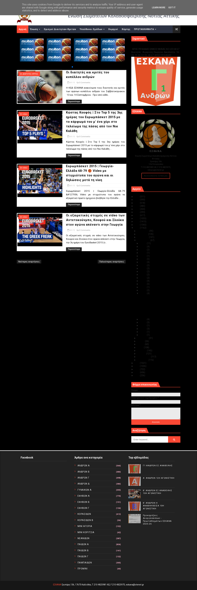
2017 (137, 221)
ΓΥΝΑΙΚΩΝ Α (85, 490)
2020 (137, 212)
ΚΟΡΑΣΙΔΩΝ (84, 514)
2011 (137, 372)
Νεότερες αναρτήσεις (29, 261)
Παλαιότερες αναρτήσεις (111, 261)
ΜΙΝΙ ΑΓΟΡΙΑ (85, 526)
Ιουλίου (141, 341)
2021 (137, 209)
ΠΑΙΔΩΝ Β (83, 550)
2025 (137, 196)
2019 (137, 215)
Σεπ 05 (143, 325)
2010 (137, 375)
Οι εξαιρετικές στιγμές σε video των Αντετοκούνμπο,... (157, 314)
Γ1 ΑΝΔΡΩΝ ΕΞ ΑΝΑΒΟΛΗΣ (147, 45)
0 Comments (84, 82)
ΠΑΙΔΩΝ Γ (83, 556)
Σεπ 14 (143, 278)
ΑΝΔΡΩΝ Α (84, 465)
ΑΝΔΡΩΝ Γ (83, 477)
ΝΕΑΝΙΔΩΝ (84, 538)
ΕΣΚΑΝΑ (57, 584)
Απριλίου (142, 350)
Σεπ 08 (143, 293)
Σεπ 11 (143, 284)
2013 (137, 366)
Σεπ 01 (143, 335)
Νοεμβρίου (142, 234)
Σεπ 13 (143, 281)
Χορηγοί (113, 29)
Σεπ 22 (143, 268)
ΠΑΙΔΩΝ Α (83, 544)
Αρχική (22, 29)
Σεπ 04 (143, 328)
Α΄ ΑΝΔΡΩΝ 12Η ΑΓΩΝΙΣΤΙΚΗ (159, 478)
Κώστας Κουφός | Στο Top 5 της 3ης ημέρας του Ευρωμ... (156, 303)
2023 (137, 203)
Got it (172, 7)
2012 (137, 369)
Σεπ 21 (143, 271)
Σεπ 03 (143, 332)
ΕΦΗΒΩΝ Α (84, 496)
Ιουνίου (141, 344)
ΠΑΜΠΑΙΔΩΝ (85, 562)
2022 (137, 206)
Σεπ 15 (143, 274)
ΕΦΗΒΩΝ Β (84, 502)
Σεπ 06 (143, 322)
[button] (72, 67)
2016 (137, 224)
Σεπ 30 (143, 243)
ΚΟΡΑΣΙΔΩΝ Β (85, 520)
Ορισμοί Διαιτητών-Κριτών (60, 29)
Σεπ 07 (143, 319)
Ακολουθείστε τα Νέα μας (156, 176)
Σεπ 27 (143, 252)
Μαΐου (140, 347)
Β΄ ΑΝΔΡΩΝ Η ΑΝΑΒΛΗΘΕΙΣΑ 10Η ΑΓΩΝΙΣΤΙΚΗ (153, 506)
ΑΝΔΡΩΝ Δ (84, 483)
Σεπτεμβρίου (143, 240)
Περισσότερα (74, 101)
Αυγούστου (143, 338)
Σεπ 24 (143, 262)
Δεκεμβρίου (143, 231)
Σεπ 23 (143, 265)
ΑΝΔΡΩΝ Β (84, 471)
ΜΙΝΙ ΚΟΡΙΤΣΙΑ (86, 532)
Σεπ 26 (143, 256)
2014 (137, 363)
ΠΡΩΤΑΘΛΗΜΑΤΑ (144, 29)
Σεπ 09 (143, 290)
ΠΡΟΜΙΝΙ (83, 568)
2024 (137, 199)
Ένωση (34, 29)
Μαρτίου (141, 353)
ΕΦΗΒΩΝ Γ (83, 508)
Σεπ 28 (143, 249)
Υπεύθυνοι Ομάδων (91, 29)
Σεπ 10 (143, 287)
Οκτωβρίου (143, 237)
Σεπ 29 (143, 246)
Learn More (158, 7)
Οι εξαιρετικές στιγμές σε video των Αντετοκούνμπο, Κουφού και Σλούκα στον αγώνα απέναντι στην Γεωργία (95, 219)
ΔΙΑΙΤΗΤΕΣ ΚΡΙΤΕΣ (30, 74)
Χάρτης (126, 29)
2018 (137, 218)
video (25, 114)
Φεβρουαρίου (144, 356)
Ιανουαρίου (143, 360)
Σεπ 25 (143, 259)
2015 (137, 228)
